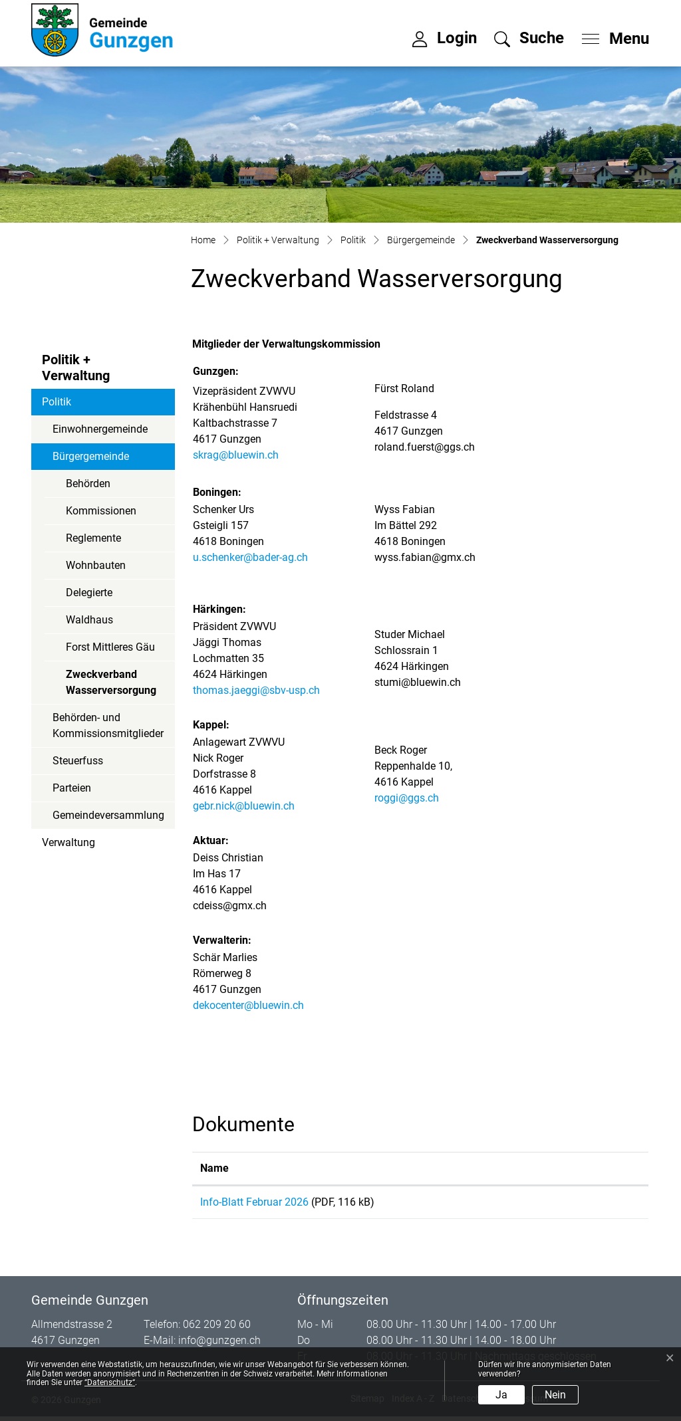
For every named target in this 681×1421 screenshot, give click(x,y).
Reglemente (93, 538)
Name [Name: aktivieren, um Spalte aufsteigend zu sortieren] (214, 1168)
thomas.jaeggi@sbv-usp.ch (256, 690)
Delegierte (89, 592)
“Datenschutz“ (109, 1382)
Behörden (88, 483)
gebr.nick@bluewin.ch (244, 806)
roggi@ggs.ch (406, 798)
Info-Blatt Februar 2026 (254, 1202)
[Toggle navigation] (611, 35)
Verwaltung (68, 842)
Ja (501, 1394)
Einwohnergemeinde (100, 429)
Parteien (72, 788)
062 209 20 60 (217, 1329)
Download (587, 1204)
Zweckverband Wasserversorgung (110, 686)
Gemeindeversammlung (108, 815)
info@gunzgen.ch (219, 1345)
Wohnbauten (96, 565)
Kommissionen (101, 510)
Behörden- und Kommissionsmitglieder (108, 725)
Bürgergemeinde (91, 456)
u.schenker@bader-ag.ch (250, 557)
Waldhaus (89, 619)
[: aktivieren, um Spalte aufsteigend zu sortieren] (586, 1169)
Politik (56, 401)
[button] (529, 38)
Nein (555, 1394)
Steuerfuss (78, 760)
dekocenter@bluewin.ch (248, 1005)
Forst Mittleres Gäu (110, 647)
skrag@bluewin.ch (236, 455)
